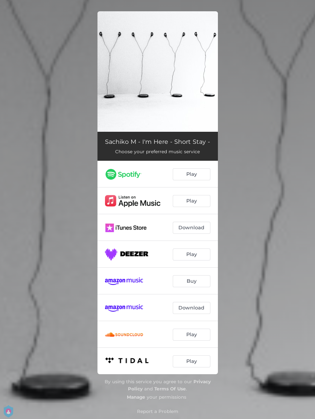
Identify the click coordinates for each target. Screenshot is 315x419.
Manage (136, 397)
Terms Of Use (170, 389)
